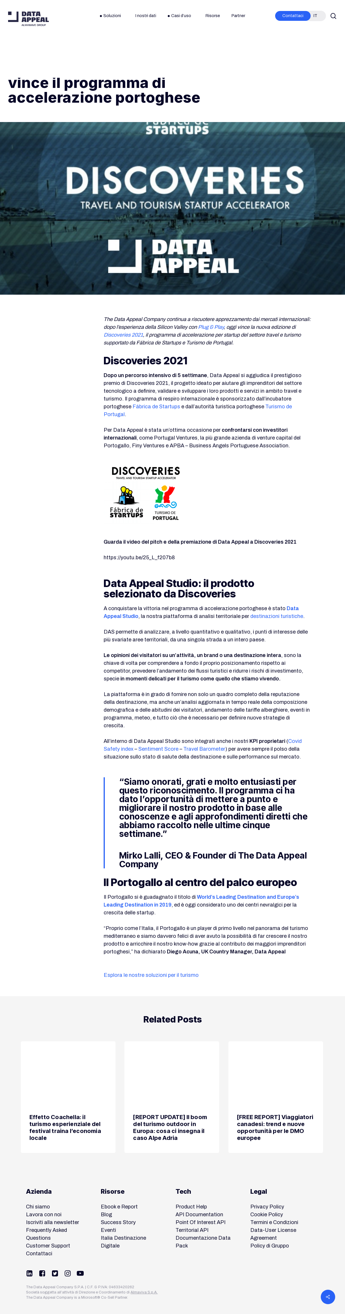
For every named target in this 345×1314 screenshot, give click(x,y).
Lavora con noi (43, 1214)
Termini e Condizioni (274, 1222)
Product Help (191, 1207)
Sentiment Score (158, 749)
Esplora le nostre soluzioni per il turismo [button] (151, 975)
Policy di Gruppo (269, 1246)
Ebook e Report (119, 1207)
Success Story (118, 1222)
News (54, 51)
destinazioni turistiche (276, 616)
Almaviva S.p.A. (144, 1292)
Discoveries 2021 (123, 335)
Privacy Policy (267, 1207)
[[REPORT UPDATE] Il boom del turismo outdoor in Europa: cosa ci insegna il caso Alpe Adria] (171, 1097)
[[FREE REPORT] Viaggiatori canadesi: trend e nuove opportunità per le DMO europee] (275, 1097)
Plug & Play (211, 327)
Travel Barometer (204, 749)
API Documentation (199, 1214)
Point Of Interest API (200, 1222)
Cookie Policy (266, 1214)
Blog (106, 1214)
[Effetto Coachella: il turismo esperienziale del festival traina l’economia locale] (68, 1097)
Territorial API (192, 1230)
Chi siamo (38, 1207)
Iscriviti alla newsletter (52, 1222)
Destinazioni (25, 51)
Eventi (108, 1230)
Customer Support (48, 1246)
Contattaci (39, 1253)
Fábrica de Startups (156, 406)
